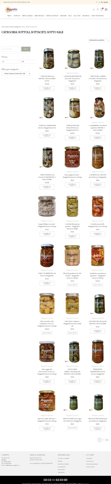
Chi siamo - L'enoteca (63, 458)
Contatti (60, 461)
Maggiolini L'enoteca (72, 73)
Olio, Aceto (77, 16)
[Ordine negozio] (98, 40)
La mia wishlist (90, 467)
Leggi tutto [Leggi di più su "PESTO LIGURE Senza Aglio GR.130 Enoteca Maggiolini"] (72, 427)
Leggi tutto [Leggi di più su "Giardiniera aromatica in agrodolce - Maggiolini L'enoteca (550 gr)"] (98, 285)
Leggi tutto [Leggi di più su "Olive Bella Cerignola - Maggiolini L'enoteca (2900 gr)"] (72, 333)
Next (107, 440)
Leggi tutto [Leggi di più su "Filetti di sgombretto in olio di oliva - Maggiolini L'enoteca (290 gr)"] (72, 285)
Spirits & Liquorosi (27, 16)
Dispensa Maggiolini (52, 16)
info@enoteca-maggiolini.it (12, 465)
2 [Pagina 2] (102, 440)
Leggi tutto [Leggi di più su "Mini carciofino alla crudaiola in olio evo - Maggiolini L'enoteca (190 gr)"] (47, 333)
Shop (7, 27)
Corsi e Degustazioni (97, 16)
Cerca (26, 49)
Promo (9, 16)
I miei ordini (89, 458)
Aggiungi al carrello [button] (47, 88)
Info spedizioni (61, 467)
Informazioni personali (92, 464)
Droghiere (63, 16)
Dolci (70, 16)
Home (3, 27)
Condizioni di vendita (63, 464)
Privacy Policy (61, 469)
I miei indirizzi (89, 461)
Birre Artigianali (39, 16)
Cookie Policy (61, 472)
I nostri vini (16, 16)
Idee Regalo (86, 16)
